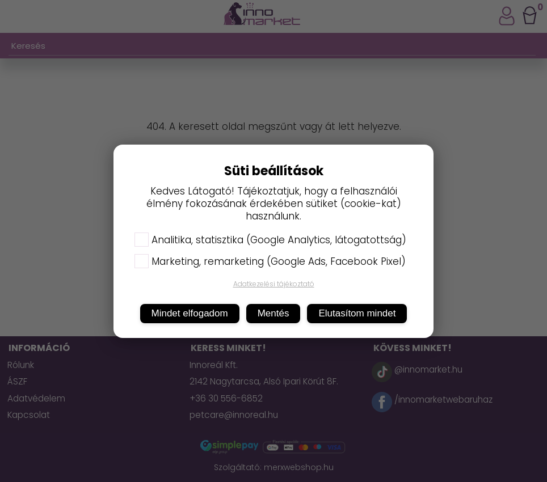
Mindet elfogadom (190, 313)
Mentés (273, 313)
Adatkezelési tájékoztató (273, 284)
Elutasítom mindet (356, 313)
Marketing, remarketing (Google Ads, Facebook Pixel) (270, 261)
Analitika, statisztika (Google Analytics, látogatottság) (270, 240)
